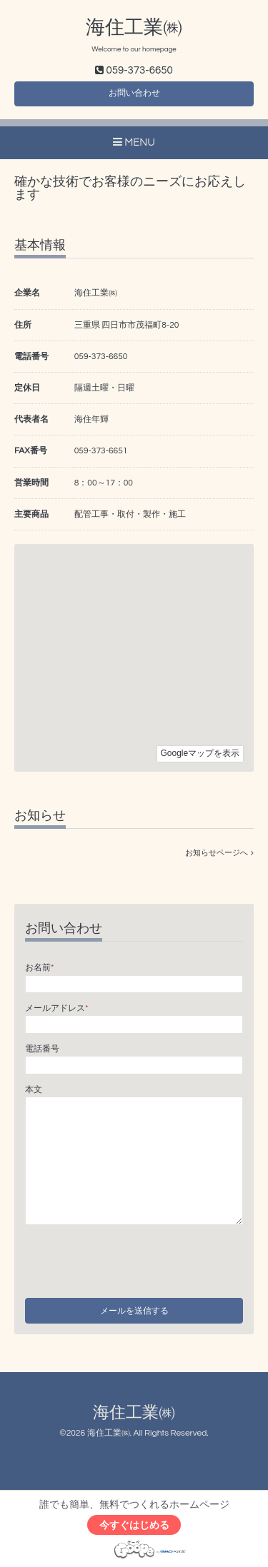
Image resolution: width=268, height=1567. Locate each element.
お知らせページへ (219, 853)
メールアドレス (56, 1008)
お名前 (39, 967)
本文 (33, 1089)
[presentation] (133, 1257)
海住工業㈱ (134, 28)
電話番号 (42, 1049)
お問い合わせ (134, 93)
